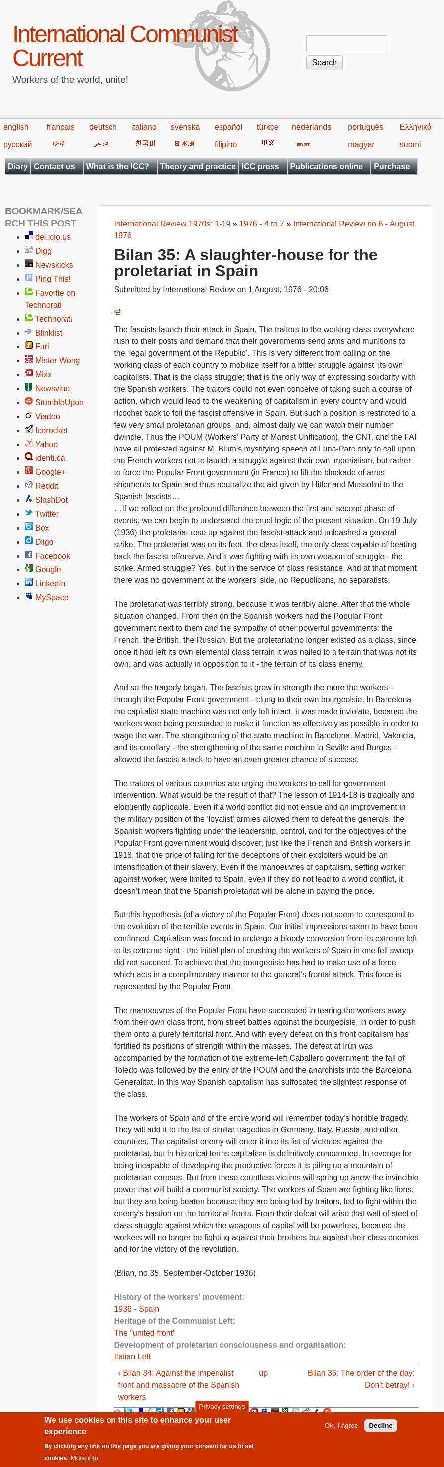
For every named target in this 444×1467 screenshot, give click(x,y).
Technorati (53, 319)
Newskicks (54, 265)
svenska (185, 127)
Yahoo (46, 444)
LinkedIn (50, 583)
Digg (43, 251)
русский (17, 144)
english (16, 127)
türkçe (268, 127)
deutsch (103, 127)
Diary (18, 166)
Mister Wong (57, 360)
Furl (42, 346)
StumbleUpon (59, 402)
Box (42, 528)
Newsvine (52, 388)
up (263, 1373)
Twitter (47, 514)
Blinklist (48, 333)
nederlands (311, 127)
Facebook (52, 556)
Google (48, 569)
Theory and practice (198, 166)
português (365, 127)
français (61, 127)
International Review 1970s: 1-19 (172, 224)
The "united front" (144, 1333)
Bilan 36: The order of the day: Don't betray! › (361, 1379)
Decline (380, 1431)
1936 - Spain (136, 1309)
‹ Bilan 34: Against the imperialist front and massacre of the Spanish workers (178, 1385)
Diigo (44, 542)
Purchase (392, 166)
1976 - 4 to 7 (261, 224)
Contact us (54, 166)
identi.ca (50, 458)
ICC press (260, 166)
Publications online (326, 166)
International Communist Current (124, 46)
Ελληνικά (416, 127)
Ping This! (53, 279)
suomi (410, 144)
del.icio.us (53, 237)
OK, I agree (341, 1431)
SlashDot (51, 500)
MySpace (52, 597)
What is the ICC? (117, 166)
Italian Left (132, 1357)
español (228, 127)
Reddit (46, 486)
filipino (226, 144)
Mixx (43, 374)
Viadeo (47, 416)
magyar (361, 144)
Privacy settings (222, 1412)
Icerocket (51, 430)
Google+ (50, 472)
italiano (144, 127)
